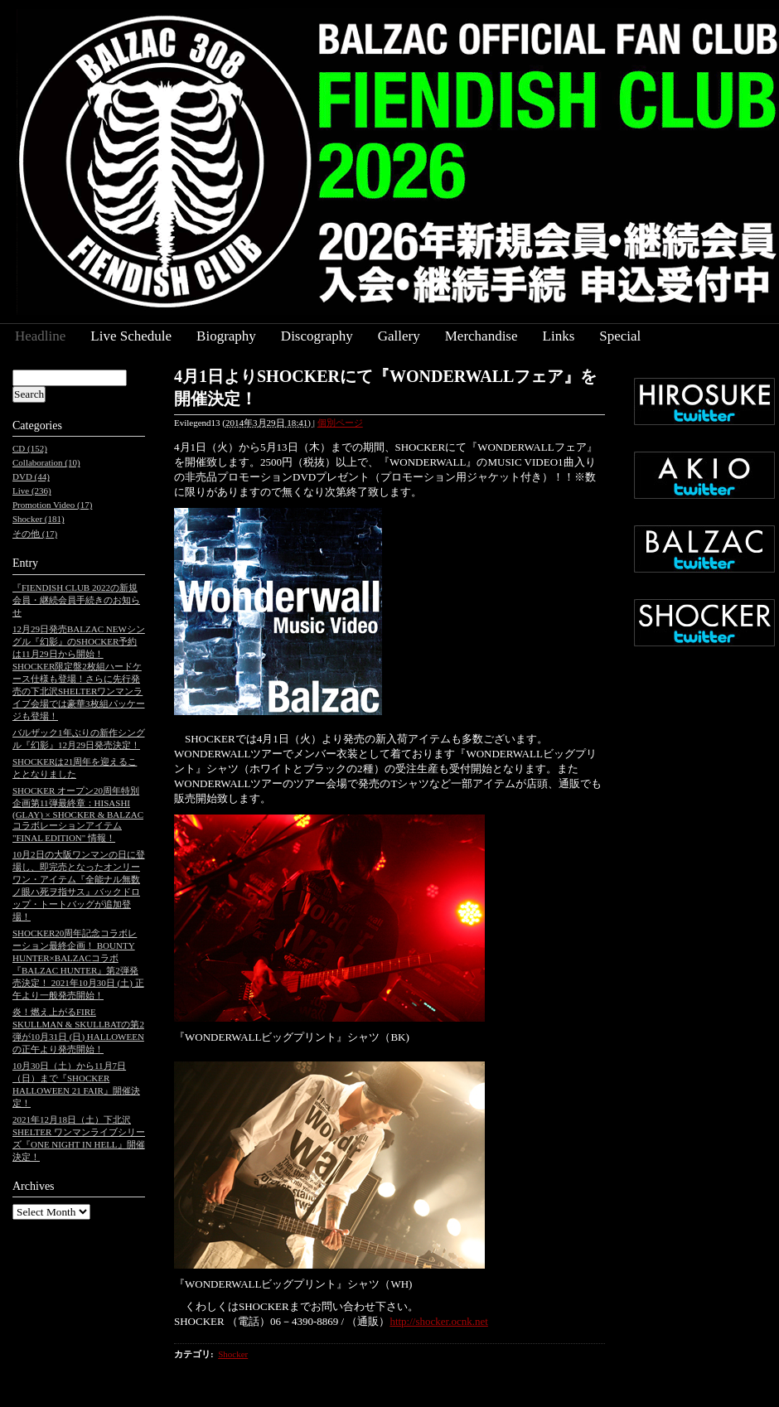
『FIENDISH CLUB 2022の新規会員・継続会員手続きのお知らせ (76, 600)
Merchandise (481, 336)
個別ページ (340, 423)
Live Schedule (131, 336)
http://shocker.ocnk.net (438, 1321)
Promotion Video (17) (52, 505)
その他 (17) (34, 534)
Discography (317, 336)
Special (620, 336)
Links (559, 336)
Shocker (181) (38, 519)
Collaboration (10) (46, 462)
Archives (33, 1186)
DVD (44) (31, 476)
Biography (226, 336)
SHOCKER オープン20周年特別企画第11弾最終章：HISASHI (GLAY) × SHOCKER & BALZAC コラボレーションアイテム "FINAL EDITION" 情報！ (77, 814)
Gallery (399, 336)
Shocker (233, 1354)
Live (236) (31, 491)
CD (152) (29, 448)
